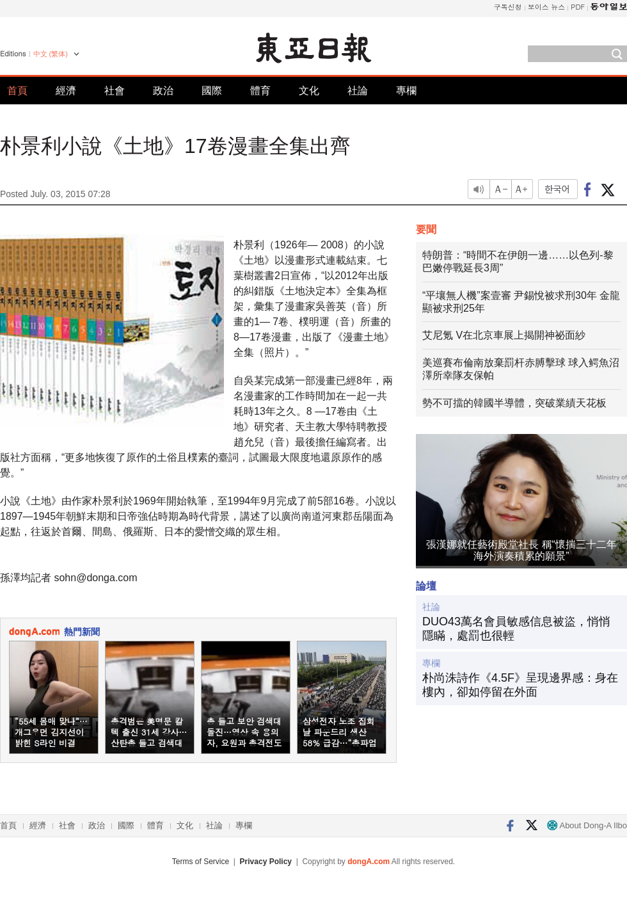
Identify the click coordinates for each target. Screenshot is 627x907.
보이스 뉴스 (547, 7)
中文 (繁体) (50, 54)
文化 (309, 90)
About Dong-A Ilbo (587, 825)
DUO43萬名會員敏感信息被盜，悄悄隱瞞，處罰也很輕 (516, 628)
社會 (114, 90)
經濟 (66, 90)
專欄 (406, 90)
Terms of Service (200, 861)
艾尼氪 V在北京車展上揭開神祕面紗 (503, 335)
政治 (163, 90)
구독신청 (508, 7)
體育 (260, 90)
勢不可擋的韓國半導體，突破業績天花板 (514, 402)
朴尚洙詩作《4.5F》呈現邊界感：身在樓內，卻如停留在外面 (520, 684)
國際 (212, 90)
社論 (357, 90)
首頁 (17, 90)
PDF (578, 7)
